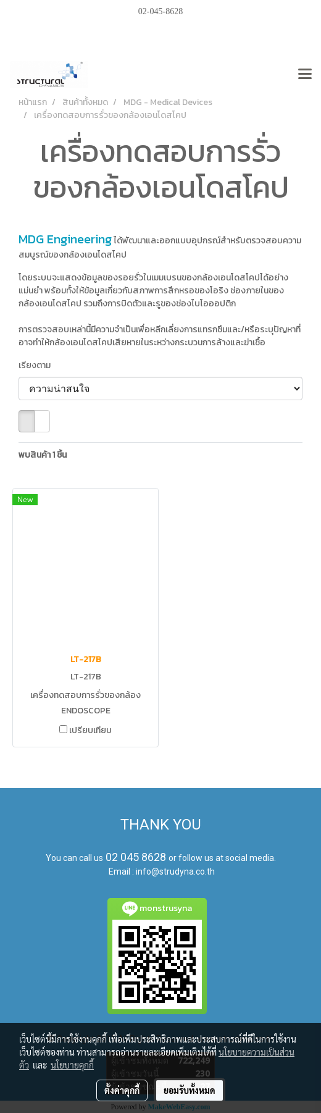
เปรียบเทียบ (90, 730)
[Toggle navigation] (305, 74)
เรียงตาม (37, 365)
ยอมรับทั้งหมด (189, 1090)
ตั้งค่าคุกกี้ (122, 1090)
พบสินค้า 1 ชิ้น (43, 454)
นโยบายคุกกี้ (72, 1064)
